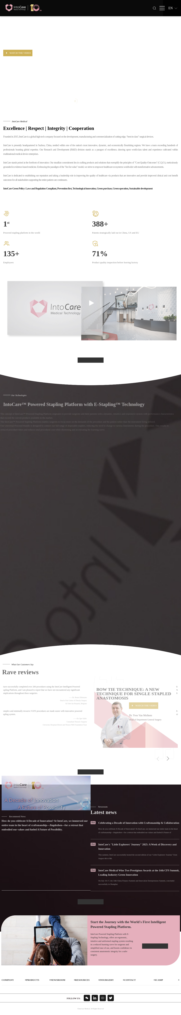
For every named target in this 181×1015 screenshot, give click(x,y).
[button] (167, 759)
